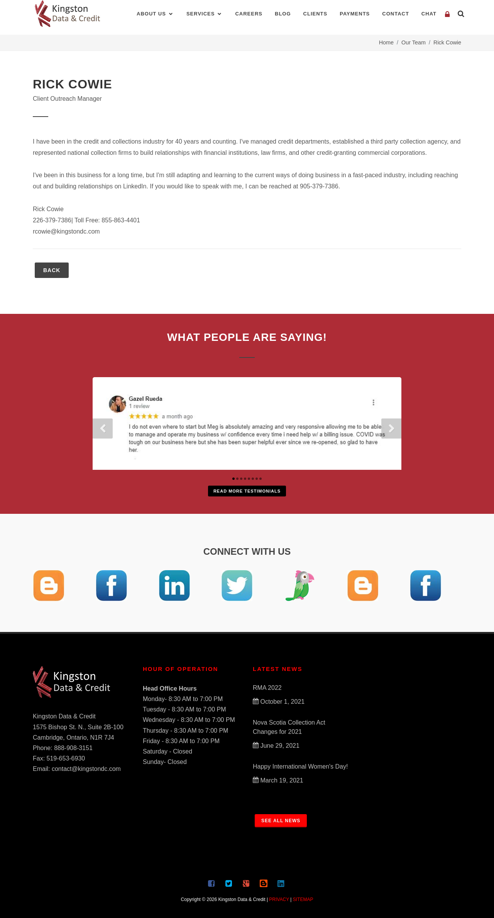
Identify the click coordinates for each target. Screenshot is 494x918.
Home (386, 42)
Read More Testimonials (247, 491)
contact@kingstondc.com (86, 769)
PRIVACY (279, 899)
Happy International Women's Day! (300, 766)
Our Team (413, 42)
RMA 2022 (267, 687)
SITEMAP (303, 899)
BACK (51, 270)
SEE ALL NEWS (280, 820)
